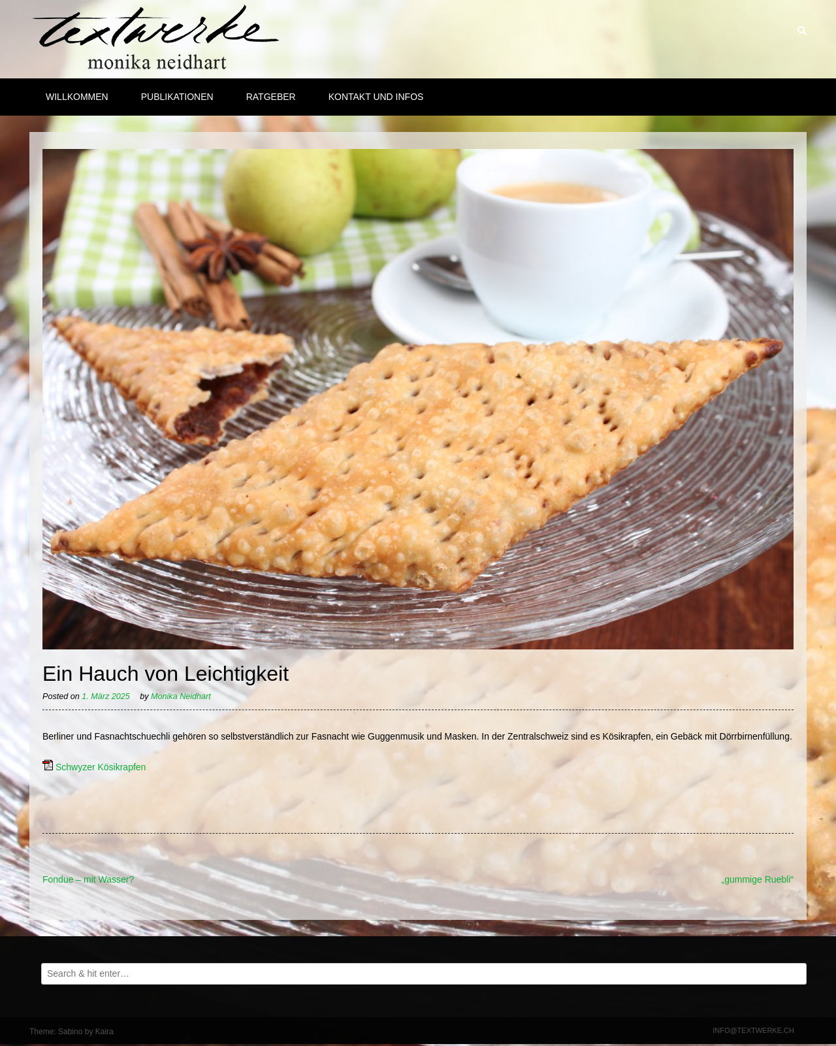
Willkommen (77, 96)
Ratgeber (271, 96)
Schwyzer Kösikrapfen (101, 767)
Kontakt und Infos (376, 96)
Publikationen (177, 96)
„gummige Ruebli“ (758, 879)
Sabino (70, 1031)
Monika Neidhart (181, 696)
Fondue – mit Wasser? (88, 879)
